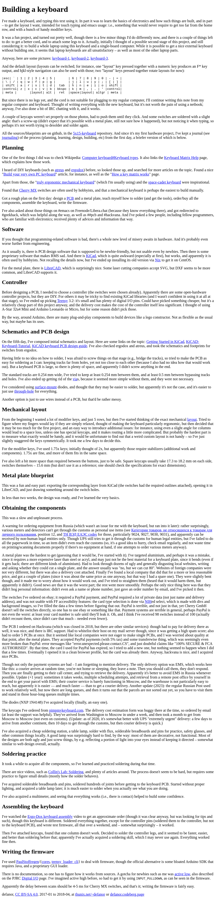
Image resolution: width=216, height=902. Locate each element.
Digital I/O (30, 882)
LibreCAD (52, 272)
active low (182, 878)
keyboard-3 (99, 58)
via (75, 383)
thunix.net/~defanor (90, 898)
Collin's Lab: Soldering (66, 775)
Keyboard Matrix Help (181, 161)
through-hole (24, 395)
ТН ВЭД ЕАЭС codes (80, 538)
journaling (10, 141)
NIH (148, 605)
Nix (158, 264)
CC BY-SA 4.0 (26, 898)
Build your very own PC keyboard (30, 178)
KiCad (91, 259)
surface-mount (46, 391)
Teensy (62, 304)
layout (192, 423)
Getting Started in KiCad (165, 345)
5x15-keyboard (84, 137)
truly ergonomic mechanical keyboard (65, 186)
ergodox (77, 173)
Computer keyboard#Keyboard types (110, 161)
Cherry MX (28, 194)
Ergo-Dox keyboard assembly (50, 820)
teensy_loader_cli (65, 865)
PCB (70, 202)
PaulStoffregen (27, 865)
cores (46, 865)
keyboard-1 (61, 58)
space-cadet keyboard (164, 186)
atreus (59, 173)
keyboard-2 (80, 58)
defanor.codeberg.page (127, 898)
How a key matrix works (130, 178)
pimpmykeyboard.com (66, 714)
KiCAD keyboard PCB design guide (59, 349)
